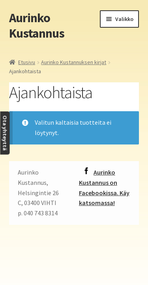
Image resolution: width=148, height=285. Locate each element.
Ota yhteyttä (4, 133)
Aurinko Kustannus (36, 25)
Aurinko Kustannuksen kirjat (73, 62)
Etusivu (26, 62)
